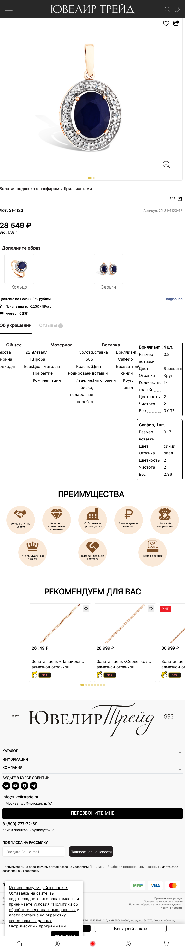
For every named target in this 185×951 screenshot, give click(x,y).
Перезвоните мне (92, 813)
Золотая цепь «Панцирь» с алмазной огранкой (58, 664)
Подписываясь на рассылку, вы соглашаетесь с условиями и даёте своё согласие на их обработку (90, 869)
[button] (90, 178)
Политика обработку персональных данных (156, 904)
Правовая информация (168, 898)
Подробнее (174, 299)
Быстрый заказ (130, 928)
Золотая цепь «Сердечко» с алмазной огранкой (124, 664)
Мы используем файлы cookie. (38, 887)
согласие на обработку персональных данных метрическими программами (37, 920)
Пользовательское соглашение (163, 901)
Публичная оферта (171, 907)
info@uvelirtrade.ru (20, 797)
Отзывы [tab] (51, 325)
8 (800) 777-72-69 (19, 823)
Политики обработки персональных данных (124, 866)
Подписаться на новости (91, 852)
